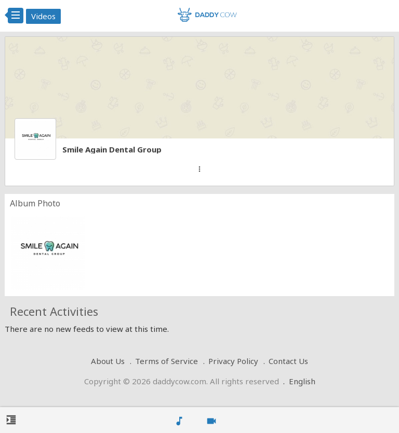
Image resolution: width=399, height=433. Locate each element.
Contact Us (288, 361)
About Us (108, 361)
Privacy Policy (233, 361)
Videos (43, 16)
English (302, 381)
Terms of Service (166, 361)
